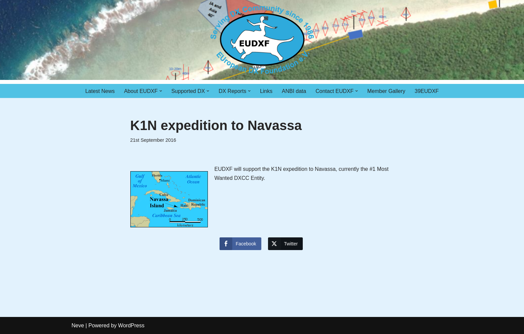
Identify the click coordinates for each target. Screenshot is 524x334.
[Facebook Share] (240, 243)
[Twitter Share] (285, 243)
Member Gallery (386, 91)
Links (266, 91)
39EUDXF (427, 91)
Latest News (100, 91)
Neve (78, 325)
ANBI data (294, 91)
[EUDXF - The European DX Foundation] (262, 40)
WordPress (131, 325)
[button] (160, 91)
